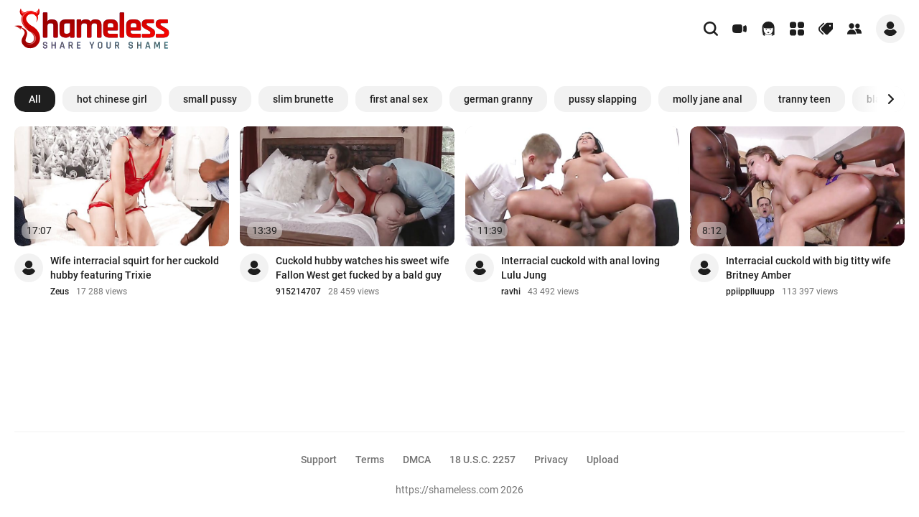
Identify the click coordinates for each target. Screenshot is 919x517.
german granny (498, 99)
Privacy (551, 459)
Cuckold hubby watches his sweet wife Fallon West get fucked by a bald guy (362, 268)
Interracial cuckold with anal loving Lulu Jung (580, 268)
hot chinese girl (112, 99)
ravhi (511, 291)
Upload (603, 459)
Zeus (59, 291)
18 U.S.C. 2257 (482, 459)
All (35, 99)
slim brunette (303, 99)
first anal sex (399, 99)
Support (319, 459)
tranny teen (804, 99)
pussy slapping (603, 99)
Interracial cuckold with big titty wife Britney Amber (808, 268)
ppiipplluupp (750, 291)
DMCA (417, 459)
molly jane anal (707, 99)
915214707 (298, 291)
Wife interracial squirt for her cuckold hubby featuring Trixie (134, 268)
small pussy (210, 99)
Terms (369, 459)
